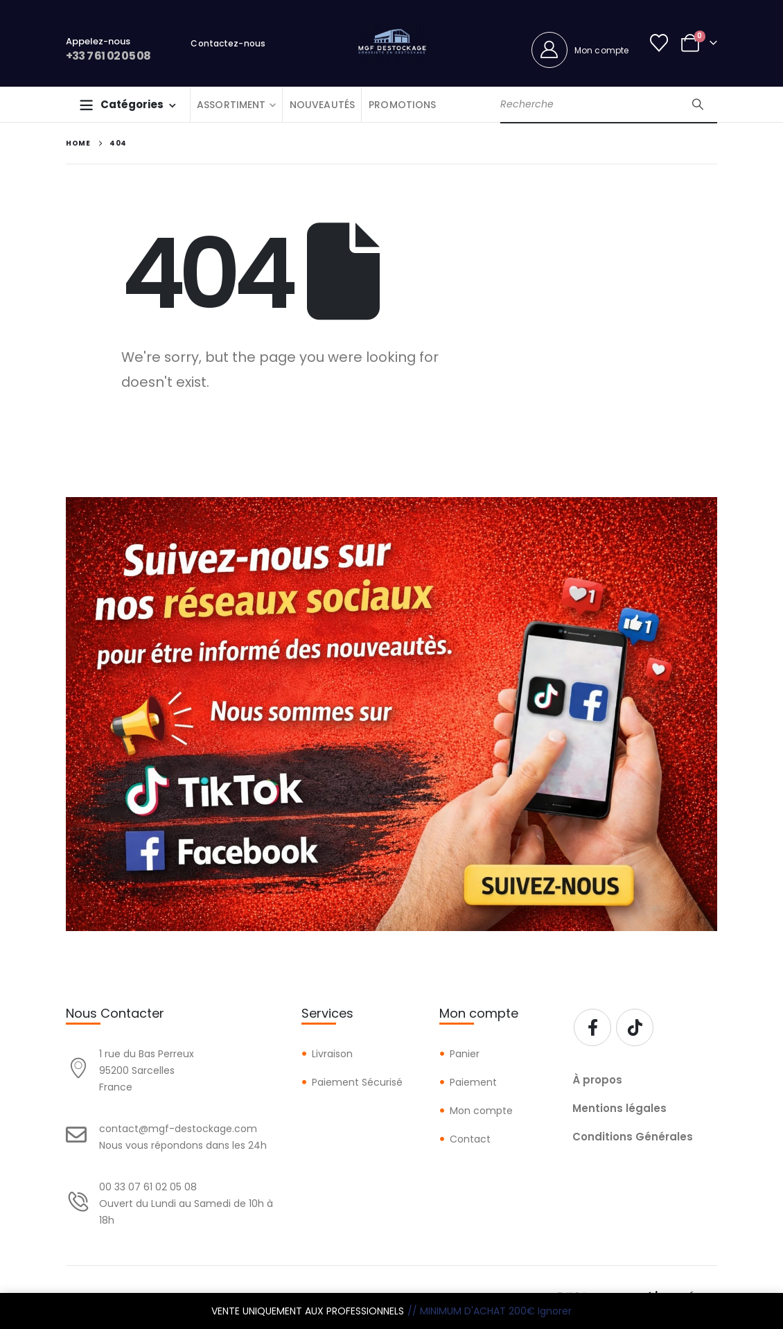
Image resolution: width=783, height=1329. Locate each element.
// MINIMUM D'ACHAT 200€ (471, 1311)
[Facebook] (592, 1027)
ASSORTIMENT (231, 105)
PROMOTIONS (402, 105)
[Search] (697, 104)
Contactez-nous (228, 43)
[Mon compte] (580, 50)
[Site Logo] (391, 43)
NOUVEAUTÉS (322, 105)
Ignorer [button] (555, 1311)
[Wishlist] (659, 43)
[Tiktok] (634, 1027)
